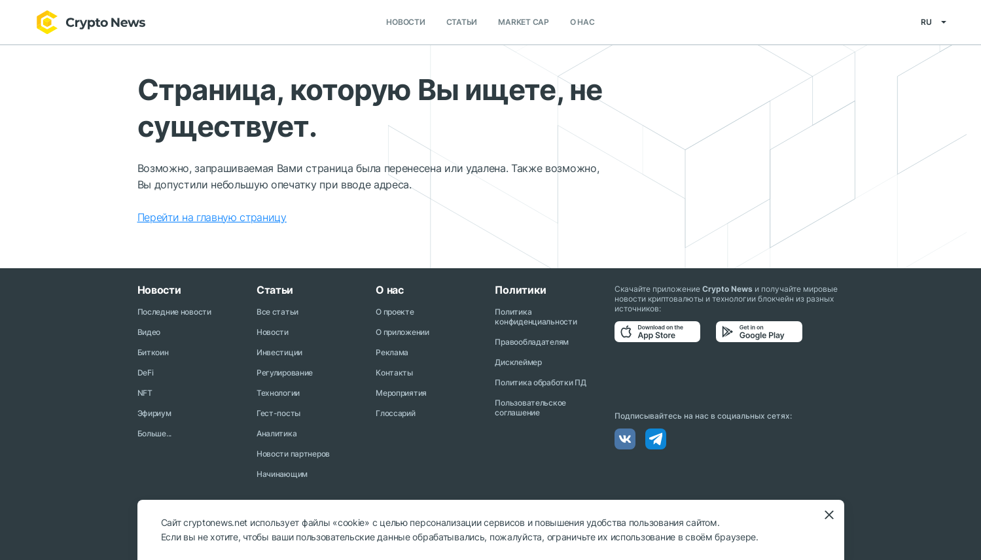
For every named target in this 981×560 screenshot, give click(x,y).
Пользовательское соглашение (530, 407)
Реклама (392, 352)
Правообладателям (532, 342)
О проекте (395, 312)
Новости (405, 22)
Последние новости (174, 312)
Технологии (278, 393)
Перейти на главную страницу (212, 217)
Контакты (394, 372)
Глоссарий (395, 413)
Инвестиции (279, 352)
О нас (582, 22)
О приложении (402, 332)
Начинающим (282, 474)
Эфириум (154, 413)
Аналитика (276, 433)
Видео (149, 332)
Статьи (462, 22)
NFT (144, 393)
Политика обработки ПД (540, 382)
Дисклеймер (518, 362)
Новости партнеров (293, 454)
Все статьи (277, 312)
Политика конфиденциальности (536, 316)
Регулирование (285, 372)
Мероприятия (401, 393)
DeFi (145, 372)
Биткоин (153, 352)
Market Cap (523, 22)
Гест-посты (278, 413)
